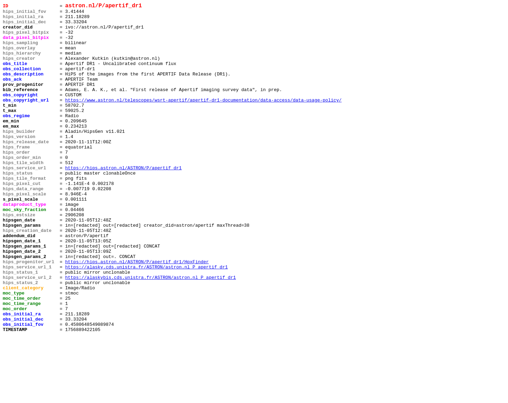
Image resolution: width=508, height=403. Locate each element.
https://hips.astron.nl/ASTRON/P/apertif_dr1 (123, 201)
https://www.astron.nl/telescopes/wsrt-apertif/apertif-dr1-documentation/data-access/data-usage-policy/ (203, 120)
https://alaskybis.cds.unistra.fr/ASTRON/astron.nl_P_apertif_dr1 (150, 333)
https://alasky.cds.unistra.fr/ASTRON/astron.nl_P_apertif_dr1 (146, 320)
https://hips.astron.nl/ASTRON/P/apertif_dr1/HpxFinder (136, 314)
